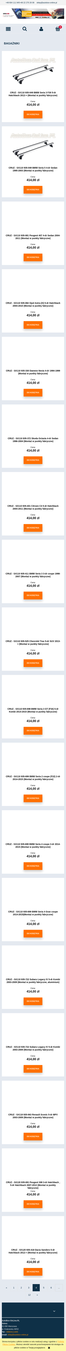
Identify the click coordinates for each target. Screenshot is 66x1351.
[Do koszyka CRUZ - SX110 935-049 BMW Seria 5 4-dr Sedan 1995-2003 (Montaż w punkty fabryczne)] (33, 190)
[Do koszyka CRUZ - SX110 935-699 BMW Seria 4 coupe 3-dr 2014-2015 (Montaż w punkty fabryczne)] (33, 866)
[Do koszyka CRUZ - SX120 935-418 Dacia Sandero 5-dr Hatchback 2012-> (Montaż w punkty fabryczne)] (33, 1272)
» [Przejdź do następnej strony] (37, 1295)
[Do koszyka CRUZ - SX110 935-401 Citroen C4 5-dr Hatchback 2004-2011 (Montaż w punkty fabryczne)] (33, 528)
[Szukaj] (24, 28)
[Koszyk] (58, 28)
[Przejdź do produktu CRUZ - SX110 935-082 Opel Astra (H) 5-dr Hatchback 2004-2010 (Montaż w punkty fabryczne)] (33, 287)
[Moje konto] (41, 28)
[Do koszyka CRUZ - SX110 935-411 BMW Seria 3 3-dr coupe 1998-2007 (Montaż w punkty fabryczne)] (33, 595)
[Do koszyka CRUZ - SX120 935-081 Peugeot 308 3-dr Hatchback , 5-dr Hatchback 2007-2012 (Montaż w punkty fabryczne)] (33, 1204)
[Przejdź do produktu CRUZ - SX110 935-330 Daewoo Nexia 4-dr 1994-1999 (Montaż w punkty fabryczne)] (33, 355)
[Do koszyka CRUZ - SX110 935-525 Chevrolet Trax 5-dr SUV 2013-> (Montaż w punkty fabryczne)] (33, 663)
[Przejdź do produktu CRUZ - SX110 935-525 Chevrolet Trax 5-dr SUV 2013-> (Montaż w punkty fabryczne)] (33, 626)
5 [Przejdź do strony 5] (43, 1287)
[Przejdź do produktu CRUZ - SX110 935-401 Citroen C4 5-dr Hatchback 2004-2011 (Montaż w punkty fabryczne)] (33, 490)
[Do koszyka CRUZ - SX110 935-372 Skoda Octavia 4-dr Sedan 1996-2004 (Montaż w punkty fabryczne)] (33, 460)
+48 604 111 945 (13, 3)
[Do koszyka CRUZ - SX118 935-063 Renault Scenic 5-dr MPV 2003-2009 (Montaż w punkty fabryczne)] (33, 1136)
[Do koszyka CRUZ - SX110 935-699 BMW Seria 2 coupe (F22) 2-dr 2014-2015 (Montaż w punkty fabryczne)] (33, 798)
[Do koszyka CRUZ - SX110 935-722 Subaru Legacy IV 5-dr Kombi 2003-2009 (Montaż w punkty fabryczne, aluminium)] (33, 1001)
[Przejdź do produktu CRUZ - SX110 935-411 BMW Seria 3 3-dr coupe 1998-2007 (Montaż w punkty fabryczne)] (33, 558)
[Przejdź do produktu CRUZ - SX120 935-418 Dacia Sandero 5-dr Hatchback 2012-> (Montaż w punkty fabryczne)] (33, 1234)
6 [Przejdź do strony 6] (51, 1287)
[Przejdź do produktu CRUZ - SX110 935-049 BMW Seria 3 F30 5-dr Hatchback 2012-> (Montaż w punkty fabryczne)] (33, 73)
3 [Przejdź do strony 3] (28, 1287)
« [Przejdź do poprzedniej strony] (6, 1287)
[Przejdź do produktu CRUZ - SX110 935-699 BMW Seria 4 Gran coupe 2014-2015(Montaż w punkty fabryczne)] (33, 896)
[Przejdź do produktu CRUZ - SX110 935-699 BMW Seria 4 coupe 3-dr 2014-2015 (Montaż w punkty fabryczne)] (33, 828)
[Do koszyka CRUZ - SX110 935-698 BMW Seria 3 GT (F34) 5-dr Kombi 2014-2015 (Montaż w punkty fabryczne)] (33, 731)
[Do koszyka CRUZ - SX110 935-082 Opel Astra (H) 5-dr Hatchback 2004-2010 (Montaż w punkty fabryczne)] (33, 325)
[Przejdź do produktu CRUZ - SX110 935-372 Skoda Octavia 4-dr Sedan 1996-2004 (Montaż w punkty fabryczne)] (33, 423)
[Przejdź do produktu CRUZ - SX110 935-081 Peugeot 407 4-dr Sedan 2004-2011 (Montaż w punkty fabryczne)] (33, 220)
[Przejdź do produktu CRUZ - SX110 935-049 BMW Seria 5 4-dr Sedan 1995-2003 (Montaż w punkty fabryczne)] (33, 148)
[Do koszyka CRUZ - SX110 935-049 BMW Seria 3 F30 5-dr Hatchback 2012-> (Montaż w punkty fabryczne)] (33, 114)
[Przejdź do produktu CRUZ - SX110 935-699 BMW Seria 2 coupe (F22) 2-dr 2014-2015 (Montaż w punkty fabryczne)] (33, 761)
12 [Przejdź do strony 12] (29, 1295)
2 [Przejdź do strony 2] (21, 1287)
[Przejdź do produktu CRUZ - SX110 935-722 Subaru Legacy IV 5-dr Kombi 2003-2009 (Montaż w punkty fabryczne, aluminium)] (33, 964)
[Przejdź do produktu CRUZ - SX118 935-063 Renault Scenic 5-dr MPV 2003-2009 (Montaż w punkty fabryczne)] (33, 1099)
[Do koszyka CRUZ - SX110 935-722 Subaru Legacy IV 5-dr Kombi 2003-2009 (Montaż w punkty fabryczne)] (33, 1069)
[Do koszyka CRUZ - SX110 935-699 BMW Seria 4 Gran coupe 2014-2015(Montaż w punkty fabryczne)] (33, 933)
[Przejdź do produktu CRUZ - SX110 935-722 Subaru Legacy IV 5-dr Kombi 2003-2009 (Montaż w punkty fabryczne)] (33, 1031)
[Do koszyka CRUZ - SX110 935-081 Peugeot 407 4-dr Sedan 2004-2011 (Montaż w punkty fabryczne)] (33, 257)
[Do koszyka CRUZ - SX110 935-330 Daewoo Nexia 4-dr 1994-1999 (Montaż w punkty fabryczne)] (33, 392)
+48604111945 (12, 1332)
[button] (8, 28)
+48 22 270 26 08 (27, 3)
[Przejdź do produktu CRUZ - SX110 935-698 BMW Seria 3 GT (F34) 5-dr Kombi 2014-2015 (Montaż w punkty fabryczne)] (33, 693)
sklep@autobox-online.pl (47, 3)
